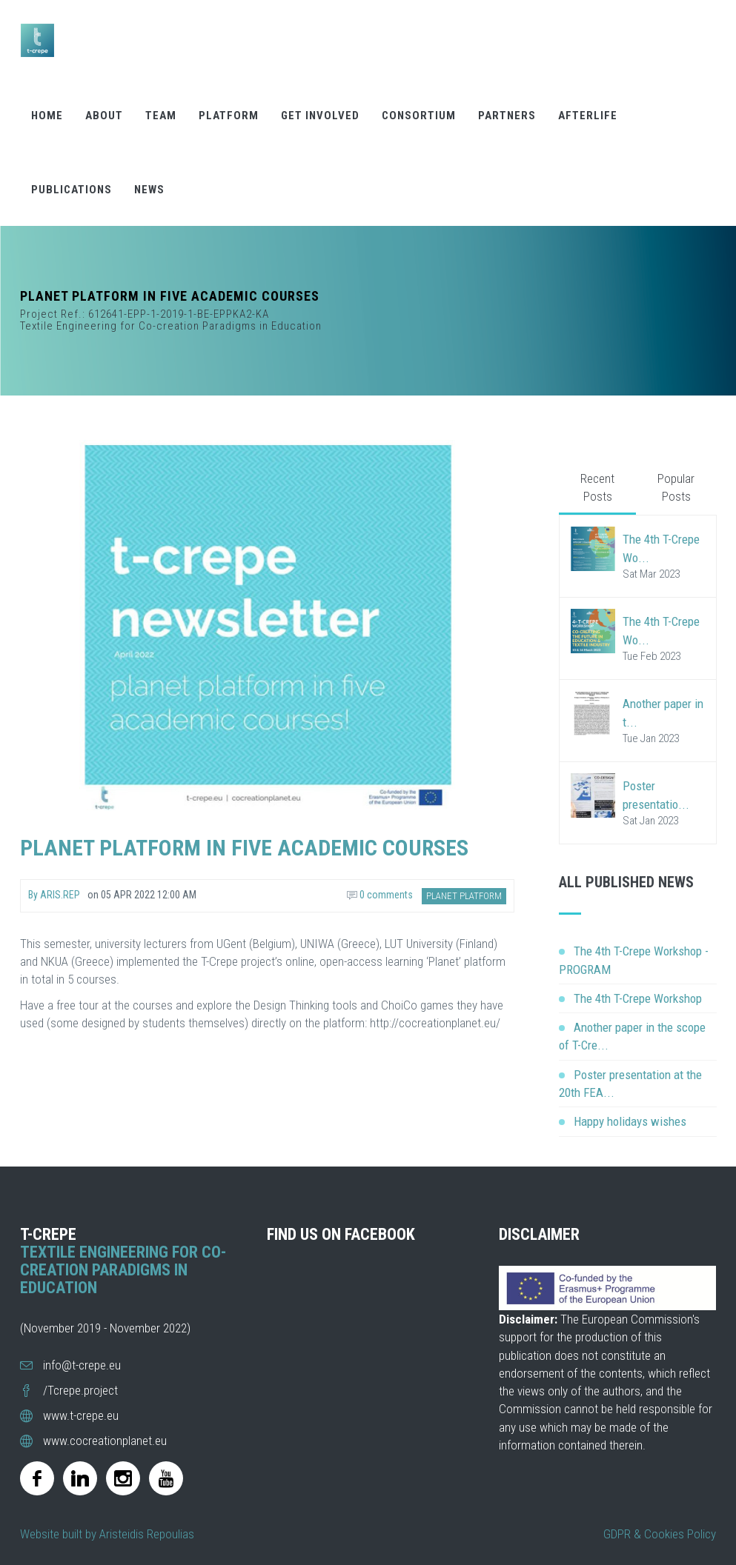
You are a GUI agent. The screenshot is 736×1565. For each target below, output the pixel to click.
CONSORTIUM (419, 112)
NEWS (149, 186)
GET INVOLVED (320, 112)
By (54, 895)
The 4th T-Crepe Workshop (638, 998)
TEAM (160, 112)
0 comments (380, 895)
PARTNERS (507, 112)
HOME (47, 112)
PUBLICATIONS (71, 186)
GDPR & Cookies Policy (659, 1533)
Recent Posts (597, 487)
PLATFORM (229, 112)
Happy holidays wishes (630, 1121)
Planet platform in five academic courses (244, 848)
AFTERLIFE (587, 112)
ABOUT (104, 112)
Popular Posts (675, 487)
